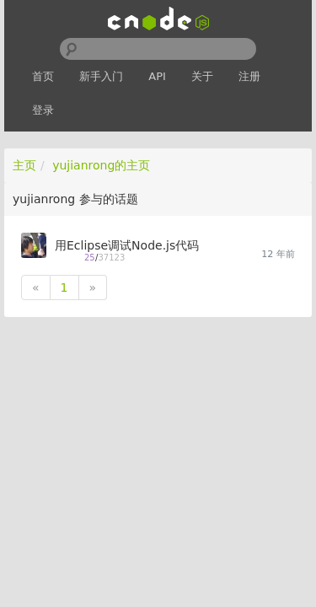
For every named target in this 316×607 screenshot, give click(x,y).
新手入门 (101, 76)
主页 (24, 165)
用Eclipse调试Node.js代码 (127, 245)
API (157, 76)
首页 (43, 76)
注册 (249, 76)
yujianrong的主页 (101, 165)
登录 (43, 110)
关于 (202, 76)
